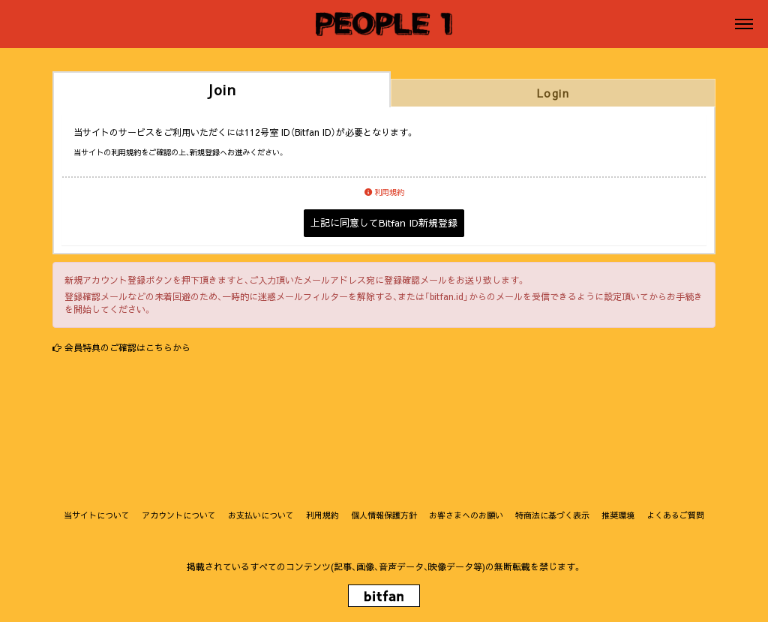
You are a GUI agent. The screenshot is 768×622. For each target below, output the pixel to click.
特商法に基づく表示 (552, 515)
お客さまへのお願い (466, 515)
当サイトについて (97, 515)
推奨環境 (618, 515)
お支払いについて (261, 515)
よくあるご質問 (675, 515)
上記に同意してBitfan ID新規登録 (384, 223)
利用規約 (384, 192)
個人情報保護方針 (384, 515)
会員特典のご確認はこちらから (127, 347)
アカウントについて (179, 515)
